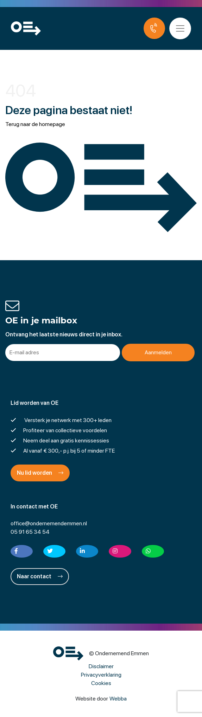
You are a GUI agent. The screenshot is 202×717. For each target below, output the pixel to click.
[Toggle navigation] (180, 28)
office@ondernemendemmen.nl (49, 523)
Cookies (101, 683)
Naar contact (40, 576)
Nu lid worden (40, 472)
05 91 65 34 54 (30, 531)
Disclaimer (101, 666)
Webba (118, 698)
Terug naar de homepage (35, 124)
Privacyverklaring (101, 674)
